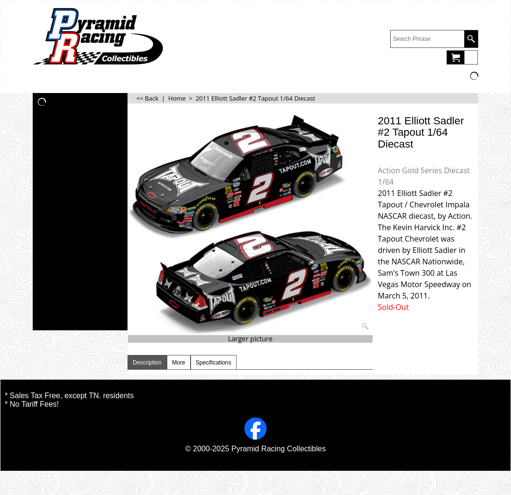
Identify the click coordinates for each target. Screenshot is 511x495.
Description (147, 362)
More (178, 362)
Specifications (213, 362)
